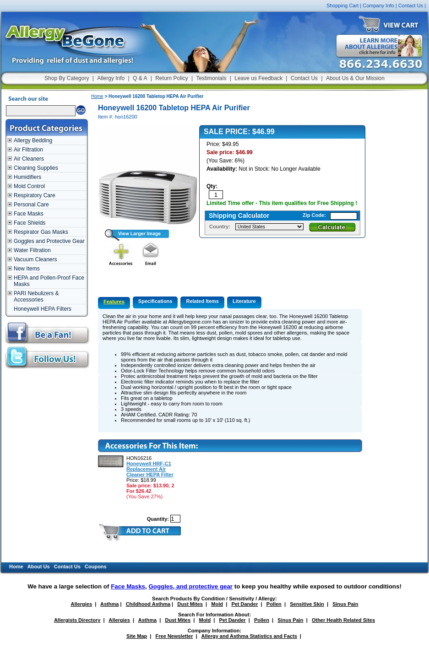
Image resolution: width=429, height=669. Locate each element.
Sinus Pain (345, 604)
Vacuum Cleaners (35, 259)
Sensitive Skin (307, 604)
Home (97, 96)
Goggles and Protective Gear (49, 241)
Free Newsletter (174, 636)
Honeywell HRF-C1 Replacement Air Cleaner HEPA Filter (150, 469)
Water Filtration (32, 250)
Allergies (81, 604)
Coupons (96, 566)
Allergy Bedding (33, 140)
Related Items (202, 301)
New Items (27, 268)
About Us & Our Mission (355, 78)
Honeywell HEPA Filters (42, 309)
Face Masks (28, 213)
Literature (244, 301)
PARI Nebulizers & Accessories (36, 296)
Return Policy (171, 78)
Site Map (136, 636)
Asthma (109, 604)
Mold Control (29, 186)
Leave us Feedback (258, 78)
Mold (217, 604)
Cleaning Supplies (36, 168)
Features (114, 301)
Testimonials (211, 78)
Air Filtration (28, 149)
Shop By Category (66, 78)
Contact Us (410, 5)
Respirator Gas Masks (41, 232)
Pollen (274, 604)
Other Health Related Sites (343, 620)
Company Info (378, 5)
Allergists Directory (77, 620)
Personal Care (31, 204)
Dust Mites (190, 604)
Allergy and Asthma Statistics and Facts (249, 636)
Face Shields (29, 223)
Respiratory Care (34, 195)
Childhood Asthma (148, 604)
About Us (38, 566)
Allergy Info (111, 78)
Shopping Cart (342, 5)
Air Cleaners (29, 159)
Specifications (155, 301)
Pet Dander (244, 604)
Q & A (140, 78)
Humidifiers (27, 177)
